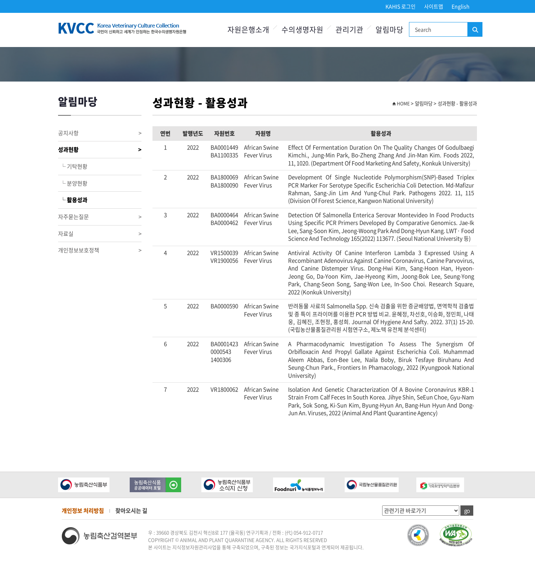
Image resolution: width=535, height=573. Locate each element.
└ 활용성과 (72, 200)
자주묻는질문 (99, 216)
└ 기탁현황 (72, 166)
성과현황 (99, 149)
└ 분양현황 (72, 183)
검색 (474, 29)
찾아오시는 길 (131, 511)
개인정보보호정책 (99, 250)
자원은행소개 (248, 29)
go (467, 511)
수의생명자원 (302, 29)
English (461, 6)
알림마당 (389, 29)
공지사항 (99, 133)
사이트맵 (433, 6)
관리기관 (349, 29)
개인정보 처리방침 (83, 511)
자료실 (99, 233)
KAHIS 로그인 (400, 6)
